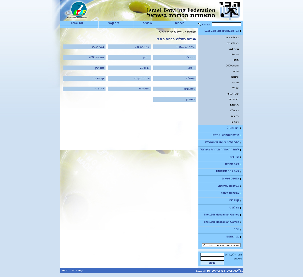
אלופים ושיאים (231, 178)
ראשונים (234, 104)
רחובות (235, 116)
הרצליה (234, 54)
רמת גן (235, 121)
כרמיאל (235, 76)
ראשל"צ (234, 110)
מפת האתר (233, 236)
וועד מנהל (234, 127)
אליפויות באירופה (229, 185)
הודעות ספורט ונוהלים (226, 135)
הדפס (65, 270)
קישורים (235, 200)
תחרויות (235, 156)
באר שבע (234, 48)
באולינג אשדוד (231, 37)
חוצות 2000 (232, 65)
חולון (236, 59)
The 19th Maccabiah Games (222, 214)
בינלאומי (235, 207)
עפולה (235, 88)
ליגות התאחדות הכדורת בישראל (221, 149)
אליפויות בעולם (231, 193)
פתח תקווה (232, 93)
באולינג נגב (233, 43)
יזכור (237, 229)
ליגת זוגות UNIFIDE (228, 171)
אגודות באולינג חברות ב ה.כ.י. (222, 30)
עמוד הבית (77, 270)
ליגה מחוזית (233, 164)
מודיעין (235, 82)
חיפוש (206, 24)
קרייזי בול (234, 99)
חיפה (236, 71)
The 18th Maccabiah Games (222, 221)
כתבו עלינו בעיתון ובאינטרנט (223, 142)
